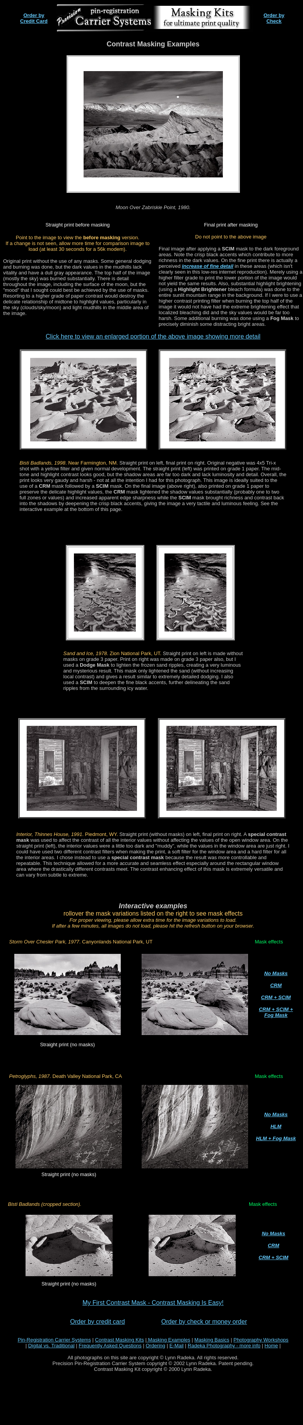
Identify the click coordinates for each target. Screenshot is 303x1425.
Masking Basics (211, 1340)
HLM (275, 1126)
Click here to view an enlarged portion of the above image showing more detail (153, 336)
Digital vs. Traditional (51, 1345)
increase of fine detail (207, 266)
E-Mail (176, 1345)
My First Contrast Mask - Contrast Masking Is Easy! (153, 1302)
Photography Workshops (260, 1340)
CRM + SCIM (276, 997)
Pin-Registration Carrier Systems (54, 1340)
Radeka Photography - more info (224, 1345)
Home (271, 1345)
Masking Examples (168, 1340)
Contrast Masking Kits (119, 1340)
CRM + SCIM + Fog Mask (276, 1012)
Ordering (155, 1345)
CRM (276, 985)
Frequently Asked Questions (110, 1345)
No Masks (276, 973)
